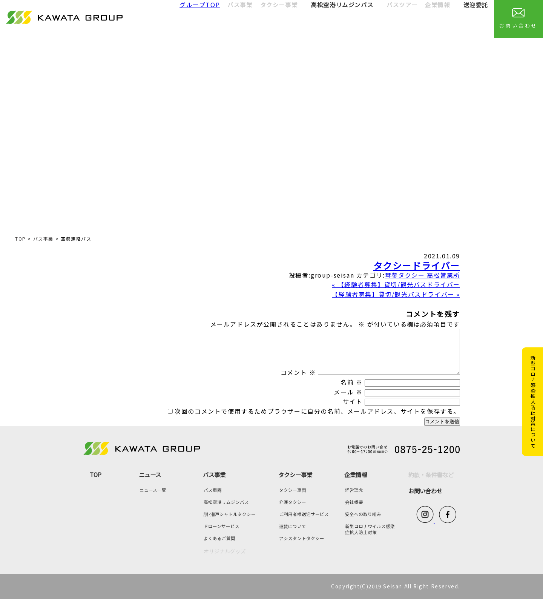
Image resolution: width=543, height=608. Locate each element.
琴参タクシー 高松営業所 (422, 274)
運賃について (292, 535)
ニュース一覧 (153, 499)
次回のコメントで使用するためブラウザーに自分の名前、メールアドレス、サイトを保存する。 (317, 420)
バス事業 (43, 238)
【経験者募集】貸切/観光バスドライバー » (396, 294)
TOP (20, 238)
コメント (281, 381)
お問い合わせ (518, 18)
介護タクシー (292, 511)
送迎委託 (475, 4)
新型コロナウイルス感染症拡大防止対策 (370, 538)
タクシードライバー (416, 265)
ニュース (150, 483)
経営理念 (354, 499)
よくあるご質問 (219, 547)
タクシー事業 (295, 483)
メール (348, 400)
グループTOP (199, 4)
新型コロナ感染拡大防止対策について (533, 401)
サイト (353, 410)
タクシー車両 (292, 499)
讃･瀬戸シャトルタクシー (230, 523)
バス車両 (213, 499)
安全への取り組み (363, 523)
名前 (351, 391)
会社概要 (354, 511)
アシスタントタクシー (301, 547)
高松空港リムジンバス (342, 4)
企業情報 (355, 483)
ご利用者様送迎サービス (304, 523)
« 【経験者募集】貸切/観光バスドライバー (396, 284)
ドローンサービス (221, 535)
